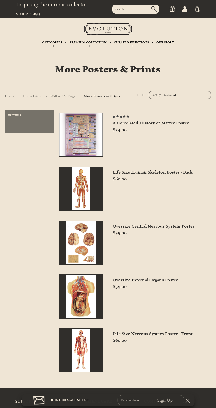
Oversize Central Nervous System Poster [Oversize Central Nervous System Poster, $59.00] (180, 164)
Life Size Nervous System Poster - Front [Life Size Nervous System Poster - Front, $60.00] (133, 248)
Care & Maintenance (97, 383)
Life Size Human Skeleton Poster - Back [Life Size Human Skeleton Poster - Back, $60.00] (133, 164)
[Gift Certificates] (172, 9)
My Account (23, 392)
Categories (52, 43)
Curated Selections (131, 43)
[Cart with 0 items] (197, 9)
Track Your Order (26, 368)
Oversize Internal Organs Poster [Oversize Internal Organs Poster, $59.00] (81, 245)
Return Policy (23, 373)
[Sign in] (184, 9)
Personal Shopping (96, 378)
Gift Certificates (25, 383)
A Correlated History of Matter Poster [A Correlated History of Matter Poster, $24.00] (80, 169)
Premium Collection (88, 43)
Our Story (165, 42)
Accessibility (92, 387)
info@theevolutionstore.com (162, 378)
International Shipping (99, 368)
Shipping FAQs (25, 378)
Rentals (20, 387)
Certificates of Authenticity (101, 373)
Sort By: (156, 95)
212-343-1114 (152, 373)
